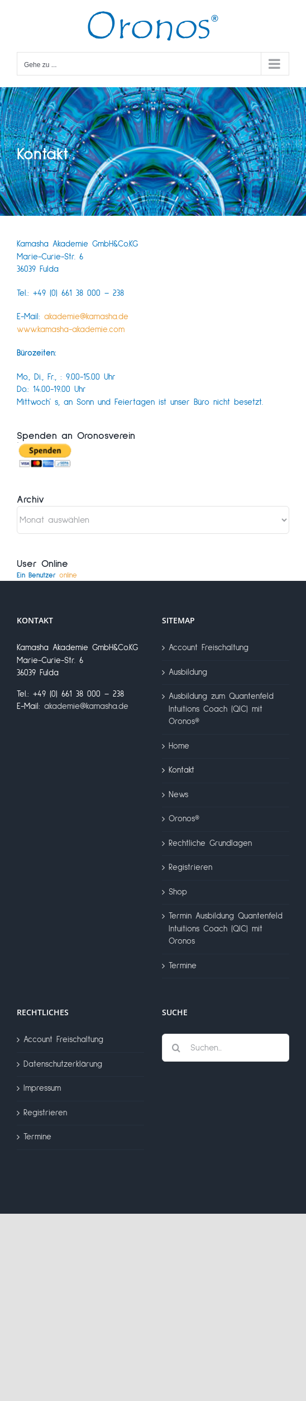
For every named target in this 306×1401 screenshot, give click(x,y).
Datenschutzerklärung (62, 1064)
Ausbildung (188, 672)
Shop (178, 892)
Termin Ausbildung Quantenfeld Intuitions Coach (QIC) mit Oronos (226, 928)
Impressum (42, 1088)
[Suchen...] (225, 1048)
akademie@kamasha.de (86, 317)
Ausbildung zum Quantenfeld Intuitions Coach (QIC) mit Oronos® (221, 709)
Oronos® (184, 819)
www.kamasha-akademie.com (71, 329)
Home (179, 746)
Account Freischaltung (208, 647)
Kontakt (181, 770)
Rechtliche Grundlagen (210, 843)
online (47, 575)
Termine (183, 966)
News (178, 795)
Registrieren (190, 867)
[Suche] (176, 1048)
